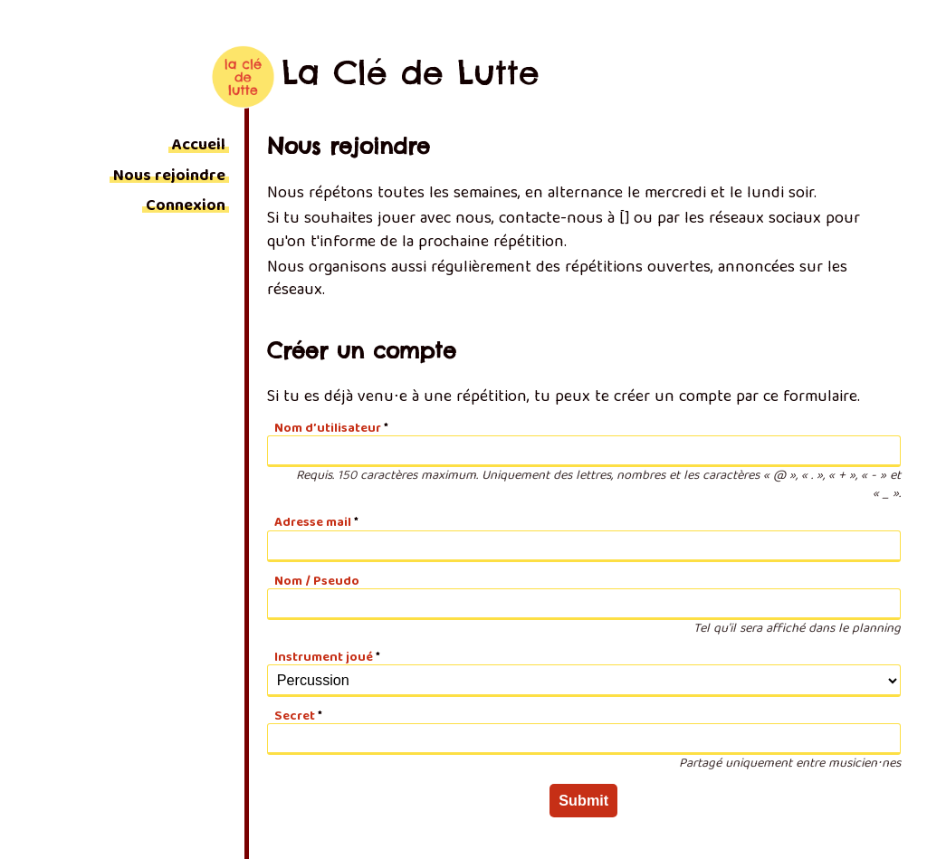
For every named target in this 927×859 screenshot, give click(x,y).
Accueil (198, 146)
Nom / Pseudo (316, 582)
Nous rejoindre (169, 177)
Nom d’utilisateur (327, 429)
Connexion (185, 207)
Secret (294, 717)
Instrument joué (323, 658)
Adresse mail (312, 523)
